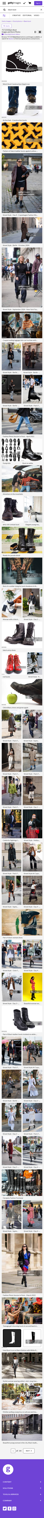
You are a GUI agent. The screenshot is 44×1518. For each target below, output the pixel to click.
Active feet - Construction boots (15, 120)
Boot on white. (27, 463)
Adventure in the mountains (13, 494)
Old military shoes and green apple (15, 707)
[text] (24, 9)
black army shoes (9, 650)
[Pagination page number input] (13, 1451)
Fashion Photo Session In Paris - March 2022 (19, 1295)
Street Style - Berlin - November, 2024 (17, 1101)
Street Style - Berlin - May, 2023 (14, 372)
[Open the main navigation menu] (4, 3)
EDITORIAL (27, 15)
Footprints (7, 463)
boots (7, 26)
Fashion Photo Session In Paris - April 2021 (18, 436)
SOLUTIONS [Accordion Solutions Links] (22, 1488)
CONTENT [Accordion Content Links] (22, 1482)
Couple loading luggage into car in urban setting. (20, 340)
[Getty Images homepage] (14, 3)
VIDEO (36, 15)
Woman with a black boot (12, 619)
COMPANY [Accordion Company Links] (22, 1501)
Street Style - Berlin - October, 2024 (16, 245)
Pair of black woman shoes (13, 938)
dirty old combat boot (11, 524)
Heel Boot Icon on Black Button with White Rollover (22, 1350)
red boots (6, 677)
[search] (5, 9)
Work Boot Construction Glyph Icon (16, 84)
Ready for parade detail (11, 555)
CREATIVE (16, 15)
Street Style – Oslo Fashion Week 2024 (17, 970)
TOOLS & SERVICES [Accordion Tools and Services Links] (22, 1494)
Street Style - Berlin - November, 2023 (17, 406)
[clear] (42, 9)
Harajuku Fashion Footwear (13, 1198)
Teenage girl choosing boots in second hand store (21, 1326)
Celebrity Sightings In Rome (13, 840)
